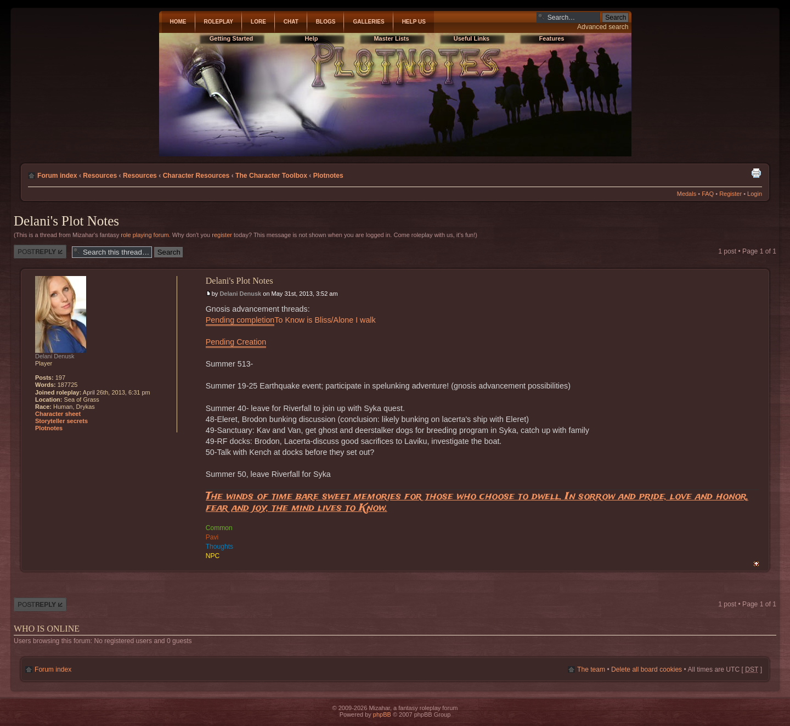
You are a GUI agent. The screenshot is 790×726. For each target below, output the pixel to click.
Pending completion (240, 320)
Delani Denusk (240, 293)
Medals (686, 193)
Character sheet (58, 413)
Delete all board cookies (646, 669)
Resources (100, 175)
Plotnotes (328, 175)
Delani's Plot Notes (66, 220)
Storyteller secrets (61, 421)
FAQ (708, 193)
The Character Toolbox (271, 175)
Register (730, 193)
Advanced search (602, 27)
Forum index (57, 175)
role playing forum (144, 235)
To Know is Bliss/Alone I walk (324, 320)
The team (591, 669)
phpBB (382, 714)
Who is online (47, 628)
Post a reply (40, 251)
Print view (756, 173)
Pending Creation (236, 341)
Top (756, 564)
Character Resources (196, 175)
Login (754, 193)
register (222, 235)
